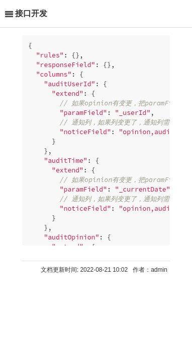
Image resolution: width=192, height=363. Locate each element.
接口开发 (31, 13)
